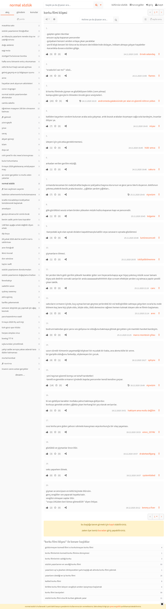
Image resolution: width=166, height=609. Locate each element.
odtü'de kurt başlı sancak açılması (17, 67)
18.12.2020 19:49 (137, 385)
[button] (120, 5)
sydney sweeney (9, 291)
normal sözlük (21, 5)
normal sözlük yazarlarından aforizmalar (14, 96)
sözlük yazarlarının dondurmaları (16, 269)
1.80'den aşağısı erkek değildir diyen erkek (17, 226)
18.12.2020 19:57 (130, 453)
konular (34, 12)
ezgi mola (6, 50)
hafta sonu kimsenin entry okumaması (19, 61)
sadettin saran (8, 286)
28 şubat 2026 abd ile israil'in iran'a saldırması (17, 240)
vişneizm (150, 194)
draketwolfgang (147, 453)
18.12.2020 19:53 (133, 432)
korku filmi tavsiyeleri (54, 592)
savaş (4, 133)
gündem (21, 12)
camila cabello (8, 103)
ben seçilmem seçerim (13, 189)
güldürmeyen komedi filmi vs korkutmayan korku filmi (69, 547)
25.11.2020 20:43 (137, 194)
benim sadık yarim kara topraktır (16, 219)
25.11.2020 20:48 (131, 238)
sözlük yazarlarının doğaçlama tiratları (19, 275)
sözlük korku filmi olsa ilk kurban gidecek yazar (66, 598)
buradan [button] (102, 530)
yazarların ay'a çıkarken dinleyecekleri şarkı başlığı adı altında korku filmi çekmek (80, 570)
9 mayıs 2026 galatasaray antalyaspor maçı (18, 168)
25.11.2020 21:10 (142, 288)
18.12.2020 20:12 (133, 507)
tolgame (151, 216)
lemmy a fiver (148, 507)
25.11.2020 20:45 (138, 216)
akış (7, 12)
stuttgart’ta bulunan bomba (14, 56)
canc (153, 288)
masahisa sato (8, 25)
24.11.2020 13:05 (131, 54)
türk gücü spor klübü (11, 327)
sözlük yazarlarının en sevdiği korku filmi (63, 564)
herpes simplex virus (11, 333)
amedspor (6, 208)
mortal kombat (8, 358)
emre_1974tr (148, 432)
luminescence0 (147, 237)
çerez (112, 606)
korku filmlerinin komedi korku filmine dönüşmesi (67, 553)
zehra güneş (7, 297)
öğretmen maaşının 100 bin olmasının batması (18, 110)
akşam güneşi (8, 139)
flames (152, 75)
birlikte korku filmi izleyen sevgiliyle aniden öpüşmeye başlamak (73, 586)
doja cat (5, 150)
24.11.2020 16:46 (139, 169)
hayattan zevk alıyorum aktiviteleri (17, 83)
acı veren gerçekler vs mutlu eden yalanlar (16, 176)
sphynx (151, 360)
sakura (151, 169)
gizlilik (118, 606)
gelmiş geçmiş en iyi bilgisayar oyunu (18, 72)
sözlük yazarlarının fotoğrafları (15, 31)
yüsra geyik (7, 122)
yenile (21, 19)
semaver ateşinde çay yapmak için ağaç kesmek (19, 309)
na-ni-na (7, 363)
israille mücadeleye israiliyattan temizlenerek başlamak (16, 201)
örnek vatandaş (147, 54)
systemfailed (149, 475)
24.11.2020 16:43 (140, 126)
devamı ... (20, 374)
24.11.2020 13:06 (140, 75)
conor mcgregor (9, 89)
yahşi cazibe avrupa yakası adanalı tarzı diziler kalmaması (19, 351)
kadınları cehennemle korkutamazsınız (19, 194)
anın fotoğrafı (8, 247)
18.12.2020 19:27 (139, 360)
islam (4, 144)
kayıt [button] (111, 524)
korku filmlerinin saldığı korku (58, 558)
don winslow (7, 258)
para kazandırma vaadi (12, 316)
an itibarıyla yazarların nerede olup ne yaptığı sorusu (18, 38)
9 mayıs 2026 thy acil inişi (13, 322)
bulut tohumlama (10, 161)
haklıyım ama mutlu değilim (141, 410)
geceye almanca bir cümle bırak (15, 214)
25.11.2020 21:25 (124, 335)
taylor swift (7, 264)
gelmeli (6, 117)
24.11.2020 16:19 (89, 101)
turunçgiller (137, 4)
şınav (4, 128)
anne (4, 78)
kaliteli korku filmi (53, 581)
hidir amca (150, 147)
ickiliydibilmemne (146, 259)
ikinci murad (7, 253)
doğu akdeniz (8, 45)
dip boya (5, 233)
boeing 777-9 (7, 338)
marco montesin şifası (144, 334)
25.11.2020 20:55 (129, 259)
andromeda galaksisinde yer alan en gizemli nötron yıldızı (126, 100)
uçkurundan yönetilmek (12, 344)
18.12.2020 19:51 (119, 410)
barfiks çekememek (10, 302)
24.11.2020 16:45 (136, 147)
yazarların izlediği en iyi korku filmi (60, 575)
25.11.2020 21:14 (142, 313)
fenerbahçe (7, 280)
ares (153, 313)
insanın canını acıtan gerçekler (15, 369)
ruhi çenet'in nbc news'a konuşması (17, 155)
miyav (152, 126)
